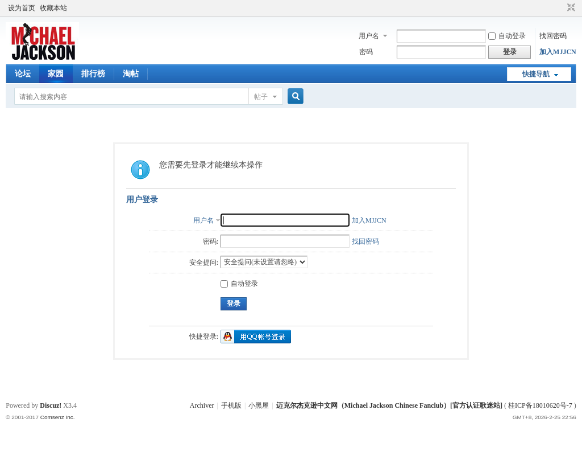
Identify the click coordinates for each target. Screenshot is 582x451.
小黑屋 (258, 405)
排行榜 (93, 73)
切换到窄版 (569, 8)
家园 (56, 73)
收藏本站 (53, 8)
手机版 (231, 405)
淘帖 (131, 73)
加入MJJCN (557, 52)
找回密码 (553, 36)
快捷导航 (536, 74)
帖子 (261, 97)
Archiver (202, 405)
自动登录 (507, 36)
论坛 (23, 73)
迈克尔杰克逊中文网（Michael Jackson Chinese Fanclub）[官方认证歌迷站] (389, 405)
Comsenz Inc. (57, 417)
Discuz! (50, 405)
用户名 (369, 36)
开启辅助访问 (560, 8)
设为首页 (21, 8)
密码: (210, 241)
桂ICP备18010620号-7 (540, 405)
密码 (366, 52)
